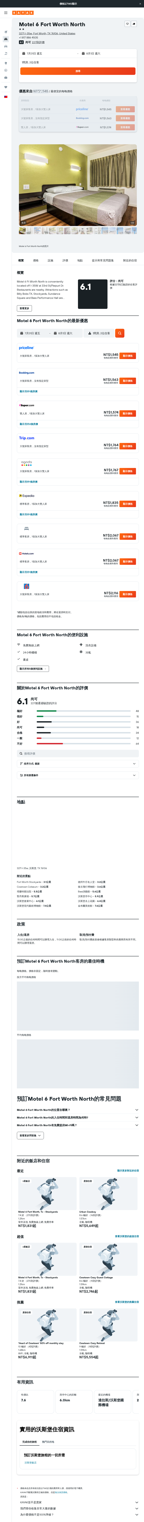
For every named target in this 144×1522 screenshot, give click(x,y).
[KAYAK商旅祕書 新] (5, 68)
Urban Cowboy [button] (87, 1211)
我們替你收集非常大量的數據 (79, 1509)
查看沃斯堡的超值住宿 (127, 1236)
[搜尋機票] (5, 23)
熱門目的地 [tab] (48, 1441)
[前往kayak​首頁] (23, 13)
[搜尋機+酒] (5, 44)
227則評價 (38, 42)
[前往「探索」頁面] (5, 54)
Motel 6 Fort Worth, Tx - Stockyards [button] (38, 1211)
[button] (140, 3)
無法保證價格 (61, 1492)
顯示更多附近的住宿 (128, 1170)
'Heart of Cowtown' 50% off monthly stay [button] (40, 1343)
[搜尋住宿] (5, 30)
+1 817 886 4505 (28, 37)
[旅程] (5, 78)
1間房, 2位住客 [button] (30, 62)
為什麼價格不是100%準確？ (79, 1515)
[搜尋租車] (5, 37)
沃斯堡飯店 (31, 1462)
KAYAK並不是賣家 (79, 1502)
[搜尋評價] (81, 753)
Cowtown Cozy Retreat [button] (92, 1343)
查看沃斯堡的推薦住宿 (127, 1302)
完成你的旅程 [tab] (29, 1441)
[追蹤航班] (5, 61)
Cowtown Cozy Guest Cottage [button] (96, 1277)
